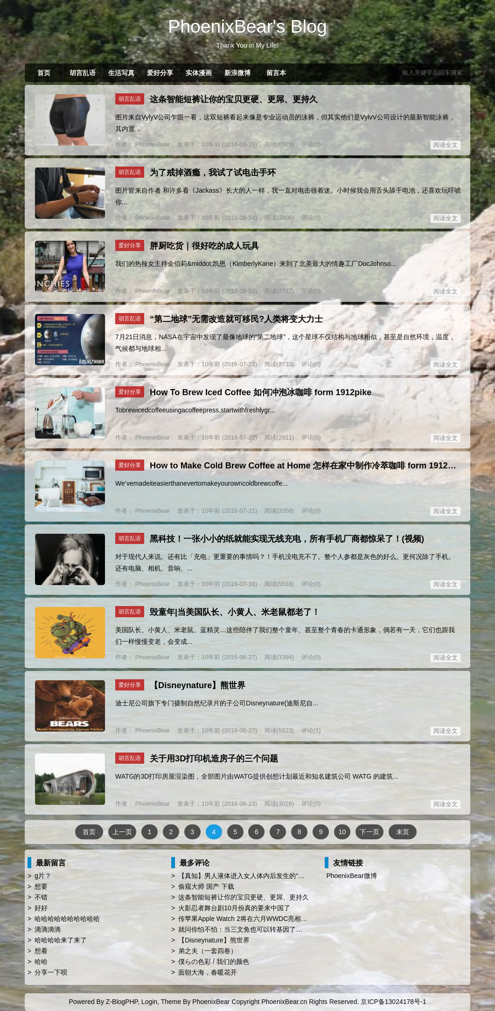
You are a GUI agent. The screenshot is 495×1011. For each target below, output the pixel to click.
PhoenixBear (151, 144)
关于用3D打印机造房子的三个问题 (214, 758)
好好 (41, 908)
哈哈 (41, 961)
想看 (41, 951)
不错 (41, 897)
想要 (41, 886)
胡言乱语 (83, 73)
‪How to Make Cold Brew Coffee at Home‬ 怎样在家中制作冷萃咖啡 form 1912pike (307, 465)
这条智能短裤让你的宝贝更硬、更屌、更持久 (234, 99)
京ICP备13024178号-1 (393, 1001)
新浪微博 (237, 73)
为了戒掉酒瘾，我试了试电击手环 (213, 172)
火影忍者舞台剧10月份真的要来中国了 (234, 908)
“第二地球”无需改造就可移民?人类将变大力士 (236, 319)
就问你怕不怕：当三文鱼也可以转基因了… (240, 929)
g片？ (43, 875)
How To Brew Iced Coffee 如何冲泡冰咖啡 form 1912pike (260, 392)
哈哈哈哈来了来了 (61, 940)
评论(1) (311, 730)
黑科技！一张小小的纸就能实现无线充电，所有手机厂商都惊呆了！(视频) (287, 539)
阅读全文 (445, 144)
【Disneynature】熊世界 (197, 685)
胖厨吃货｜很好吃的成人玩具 (204, 246)
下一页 (369, 832)
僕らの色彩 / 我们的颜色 (213, 961)
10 (342, 832)
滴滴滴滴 (48, 929)
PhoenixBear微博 (351, 875)
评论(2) (311, 144)
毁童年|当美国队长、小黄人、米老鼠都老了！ (235, 612)
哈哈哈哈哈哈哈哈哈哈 (67, 918)
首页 (43, 73)
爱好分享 (160, 73)
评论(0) (311, 217)
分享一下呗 (51, 972)
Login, (150, 1001)
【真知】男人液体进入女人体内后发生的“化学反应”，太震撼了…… (275, 875)
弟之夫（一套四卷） (207, 951)
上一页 (122, 832)
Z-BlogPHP (122, 1001)
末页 (402, 832)
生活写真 (121, 73)
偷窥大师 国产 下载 (206, 886)
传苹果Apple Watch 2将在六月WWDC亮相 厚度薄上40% (260, 918)
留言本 (276, 73)
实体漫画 (199, 73)
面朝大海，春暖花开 (207, 972)
